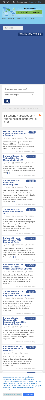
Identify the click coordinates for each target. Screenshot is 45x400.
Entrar (40, 2)
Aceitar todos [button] (29, 394)
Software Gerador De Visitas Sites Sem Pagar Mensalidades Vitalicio (17, 293)
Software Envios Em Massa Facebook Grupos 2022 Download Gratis (17, 267)
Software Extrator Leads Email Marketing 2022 (11, 182)
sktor (16, 326)
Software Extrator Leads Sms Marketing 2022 (13, 211)
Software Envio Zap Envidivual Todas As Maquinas (13, 349)
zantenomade (19, 138)
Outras (8, 138)
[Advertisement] (22, 61)
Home (4, 108)
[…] (25, 148)
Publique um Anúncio (30, 34)
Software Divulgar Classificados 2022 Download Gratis (12, 240)
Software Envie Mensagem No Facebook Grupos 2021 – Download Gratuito (15, 321)
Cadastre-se (32, 2)
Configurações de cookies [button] (12, 394)
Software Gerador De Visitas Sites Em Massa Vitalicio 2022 (13, 158)
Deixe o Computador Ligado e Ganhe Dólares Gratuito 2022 (15, 134)
